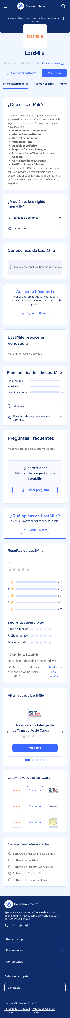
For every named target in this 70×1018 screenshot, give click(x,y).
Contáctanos (35, 962)
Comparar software (21, 73)
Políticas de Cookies (43, 1008)
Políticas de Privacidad (17, 1008)
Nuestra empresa (35, 939)
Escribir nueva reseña (51, 63)
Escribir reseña (35, 530)
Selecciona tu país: (16, 976)
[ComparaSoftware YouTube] (13, 925)
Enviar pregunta (35, 490)
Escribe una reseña (55, 671)
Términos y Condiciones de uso (22, 1012)
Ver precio (54, 73)
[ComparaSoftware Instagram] (27, 925)
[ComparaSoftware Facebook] (20, 925)
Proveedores (35, 951)
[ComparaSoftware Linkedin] (6, 925)
